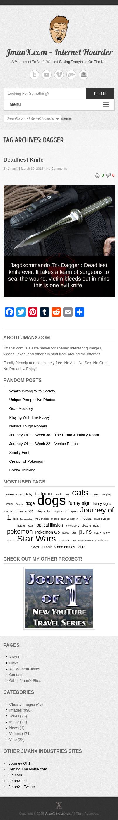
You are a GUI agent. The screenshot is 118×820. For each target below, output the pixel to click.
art (22, 494)
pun (74, 532)
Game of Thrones (15, 511)
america (12, 494)
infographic (44, 511)
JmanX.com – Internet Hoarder (59, 51)
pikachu (86, 525)
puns (85, 531)
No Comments (56, 168)
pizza (96, 525)
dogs (51, 500)
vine (81, 546)
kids (15, 518)
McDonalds (42, 518)
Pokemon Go (47, 532)
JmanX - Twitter (22, 787)
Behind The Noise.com (28, 769)
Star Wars (36, 538)
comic (95, 494)
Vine (13, 739)
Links (13, 663)
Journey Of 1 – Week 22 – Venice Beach (43, 444)
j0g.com (15, 775)
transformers (102, 540)
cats (80, 492)
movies (86, 519)
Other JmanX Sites (25, 680)
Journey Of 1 (19, 763)
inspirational (60, 511)
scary (97, 532)
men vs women (69, 518)
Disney (19, 504)
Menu (59, 104)
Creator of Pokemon (26, 461)
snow (106, 532)
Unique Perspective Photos (32, 400)
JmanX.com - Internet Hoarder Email (83, 74)
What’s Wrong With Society (32, 391)
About (14, 657)
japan (74, 511)
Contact (16, 675)
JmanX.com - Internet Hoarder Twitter (34, 74)
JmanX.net (18, 781)
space (10, 540)
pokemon (20, 531)
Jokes (14, 716)
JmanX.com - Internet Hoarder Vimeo (59, 74)
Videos (15, 733)
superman (64, 540)
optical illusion (50, 525)
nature (21, 525)
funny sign (79, 503)
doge (30, 503)
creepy (9, 503)
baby (29, 494)
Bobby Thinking (22, 470)
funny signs (102, 504)
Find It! (100, 93)
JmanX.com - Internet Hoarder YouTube (47, 74)
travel (35, 547)
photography (72, 525)
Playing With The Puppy (29, 417)
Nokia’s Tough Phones (28, 426)
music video (102, 518)
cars (67, 494)
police (65, 532)
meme (55, 518)
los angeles (26, 519)
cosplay (106, 494)
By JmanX (11, 168)
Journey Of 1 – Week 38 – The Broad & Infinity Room (54, 435)
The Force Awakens (82, 540)
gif (31, 511)
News (14, 728)
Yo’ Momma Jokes (24, 669)
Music (14, 722)
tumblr (46, 547)
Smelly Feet (19, 452)
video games (64, 547)
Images (15, 710)
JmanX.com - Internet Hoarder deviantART (71, 74)
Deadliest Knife (24, 160)
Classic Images (22, 704)
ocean (30, 525)
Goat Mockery (21, 408)
